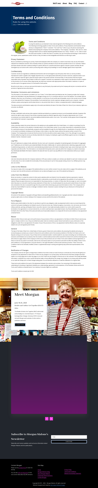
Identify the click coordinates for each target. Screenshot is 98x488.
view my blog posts (23, 472)
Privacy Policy (67, 469)
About (65, 3)
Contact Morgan (42, 477)
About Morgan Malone (44, 473)
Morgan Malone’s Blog (44, 471)
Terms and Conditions (70, 471)
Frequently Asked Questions (45, 475)
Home (14, 24)
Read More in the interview (55, 360)
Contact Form (22, 467)
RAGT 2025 (57, 3)
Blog (70, 3)
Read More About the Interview (56, 378)
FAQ (75, 3)
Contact (81, 3)
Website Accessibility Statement (72, 473)
